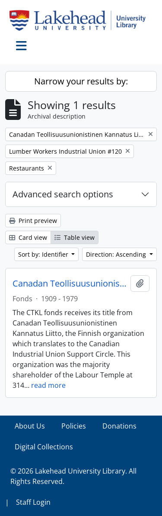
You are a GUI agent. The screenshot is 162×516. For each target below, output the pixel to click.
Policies (73, 426)
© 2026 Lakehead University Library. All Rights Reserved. (73, 476)
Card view (28, 237)
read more (48, 385)
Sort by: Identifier (44, 254)
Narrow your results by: (81, 81)
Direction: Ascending (117, 254)
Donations (119, 426)
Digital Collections (44, 447)
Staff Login (33, 502)
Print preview (33, 220)
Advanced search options (63, 194)
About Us (30, 426)
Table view (74, 237)
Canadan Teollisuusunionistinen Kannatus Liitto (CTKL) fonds (70, 283)
